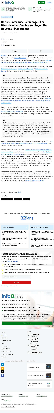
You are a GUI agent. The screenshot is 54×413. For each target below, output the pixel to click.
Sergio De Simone (9, 39)
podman (33, 181)
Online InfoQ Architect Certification (34, 342)
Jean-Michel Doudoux (10, 45)
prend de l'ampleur (43, 181)
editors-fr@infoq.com (42, 398)
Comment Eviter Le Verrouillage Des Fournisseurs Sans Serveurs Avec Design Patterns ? (42, 234)
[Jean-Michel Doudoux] (2, 45)
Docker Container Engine (9, 69)
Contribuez (5, 348)
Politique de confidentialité (8, 409)
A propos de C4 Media (7, 356)
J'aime (15, 51)
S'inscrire (4, 337)
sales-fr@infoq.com (23, 398)
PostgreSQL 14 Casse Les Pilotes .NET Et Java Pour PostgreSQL (14, 240)
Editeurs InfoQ (5, 351)
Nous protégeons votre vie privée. (10, 287)
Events (3, 345)
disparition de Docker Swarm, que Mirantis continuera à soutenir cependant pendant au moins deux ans (26, 101)
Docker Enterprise (20, 58)
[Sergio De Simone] (2, 39)
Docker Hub (19, 112)
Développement (7, 17)
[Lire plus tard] (40, 51)
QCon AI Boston (35, 336)
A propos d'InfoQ (6, 353)
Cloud (19, 192)
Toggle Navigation (2, 2)
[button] (16, 284)
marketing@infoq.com (6, 403)
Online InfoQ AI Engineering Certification (35, 349)
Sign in (49, 2)
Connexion (5, 340)
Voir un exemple (12, 263)
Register (41, 2)
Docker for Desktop (7, 112)
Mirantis (4, 56)
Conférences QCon (7, 343)
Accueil (4, 334)
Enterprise (18, 199)
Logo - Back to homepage (10, 2)
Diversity (4, 359)
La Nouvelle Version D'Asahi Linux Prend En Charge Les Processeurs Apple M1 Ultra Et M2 (14, 234)
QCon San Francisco (36, 354)
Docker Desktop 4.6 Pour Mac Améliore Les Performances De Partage (14, 245)
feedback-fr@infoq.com (7, 398)
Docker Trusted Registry (25, 69)
